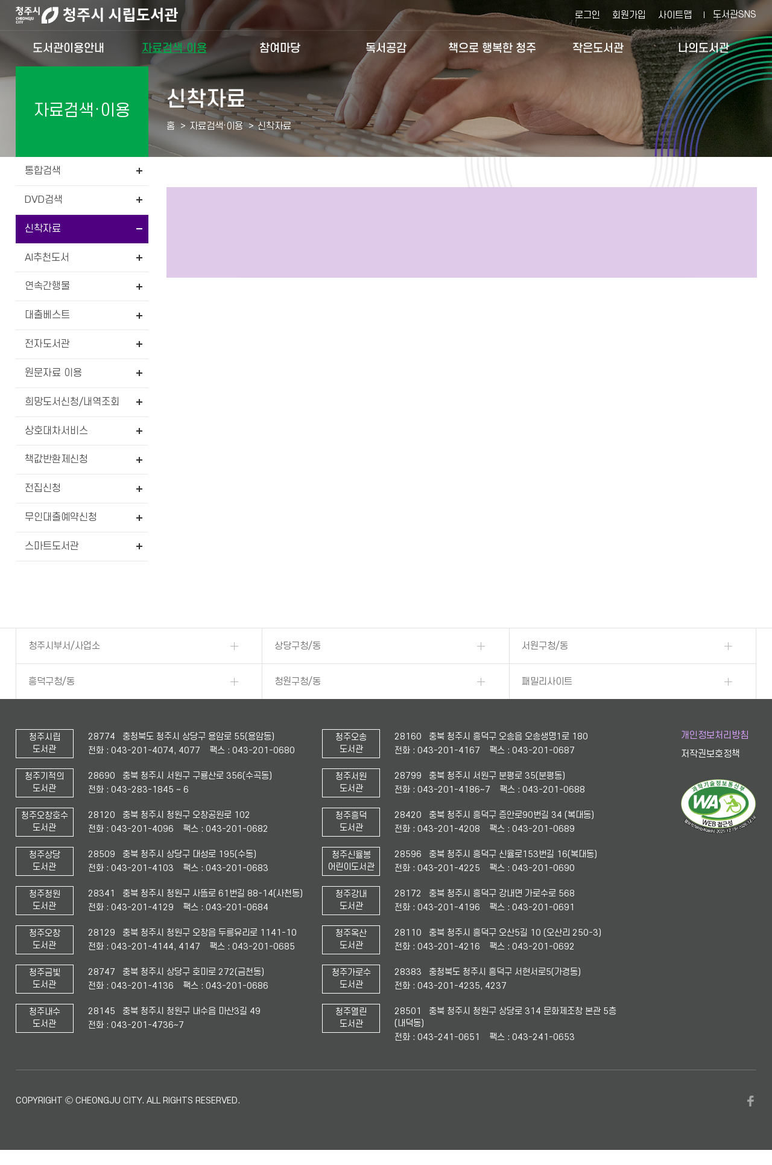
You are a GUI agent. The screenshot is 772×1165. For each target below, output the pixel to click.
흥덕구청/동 (51, 681)
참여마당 (279, 48)
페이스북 (750, 1101)
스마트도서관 (52, 546)
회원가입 (629, 15)
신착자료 (43, 228)
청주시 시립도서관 (106, 15)
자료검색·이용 (174, 48)
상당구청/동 (297, 645)
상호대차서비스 (56, 431)
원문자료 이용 (53, 373)
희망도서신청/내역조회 (72, 402)
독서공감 (386, 48)
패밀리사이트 (547, 681)
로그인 (587, 15)
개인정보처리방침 (714, 735)
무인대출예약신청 (61, 517)
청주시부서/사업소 (64, 645)
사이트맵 (675, 15)
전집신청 (43, 488)
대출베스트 (47, 315)
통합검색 (43, 170)
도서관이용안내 (68, 48)
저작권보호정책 (710, 753)
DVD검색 (44, 199)
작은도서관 (598, 48)
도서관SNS (734, 14)
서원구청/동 (545, 645)
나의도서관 (703, 48)
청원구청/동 (297, 681)
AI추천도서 (47, 257)
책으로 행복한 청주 (492, 48)
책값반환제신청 (56, 459)
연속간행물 (47, 286)
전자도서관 (47, 344)
